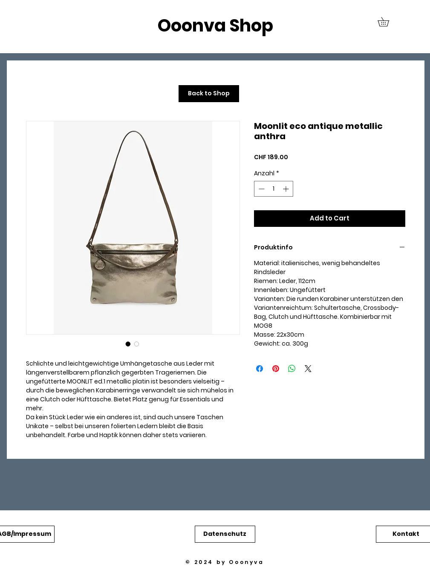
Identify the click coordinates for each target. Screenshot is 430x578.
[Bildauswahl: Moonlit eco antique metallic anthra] (128, 344)
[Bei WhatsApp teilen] (292, 368)
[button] (388, 21)
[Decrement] (260, 188)
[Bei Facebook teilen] (259, 368)
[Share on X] (308, 368)
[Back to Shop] (209, 93)
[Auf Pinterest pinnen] (276, 368)
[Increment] (286, 188)
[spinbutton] (273, 188)
